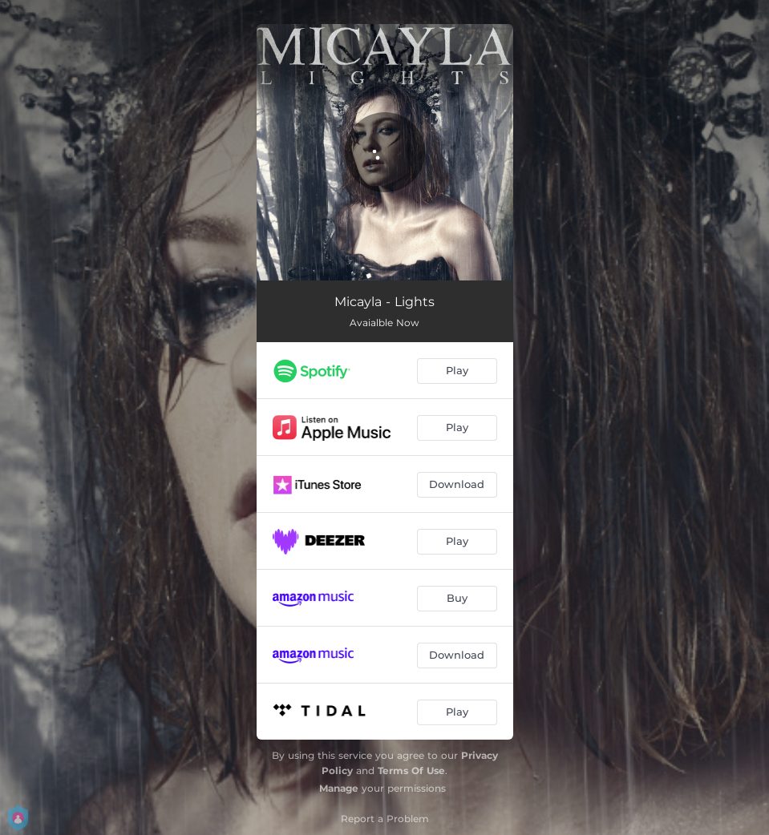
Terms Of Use (411, 770)
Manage (338, 788)
